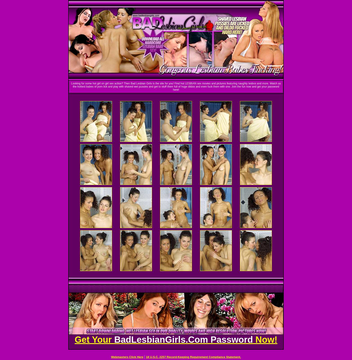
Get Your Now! (176, 340)
